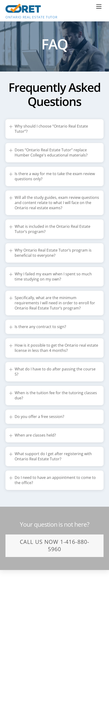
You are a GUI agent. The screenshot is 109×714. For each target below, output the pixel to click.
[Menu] (99, 6)
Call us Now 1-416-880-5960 (54, 545)
